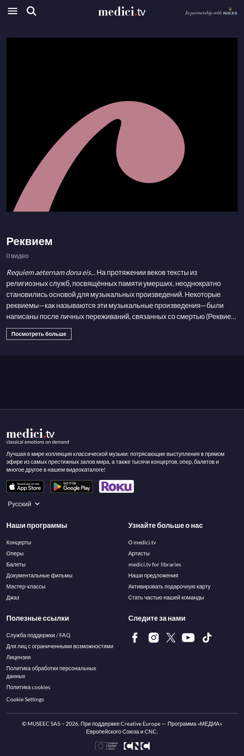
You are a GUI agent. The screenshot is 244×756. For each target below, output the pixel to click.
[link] (25, 486)
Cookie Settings (25, 699)
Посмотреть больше (38, 333)
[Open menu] (12, 11)
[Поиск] (31, 11)
